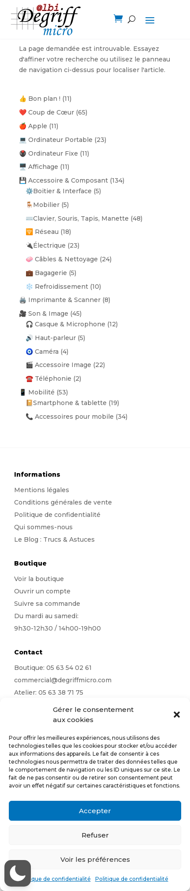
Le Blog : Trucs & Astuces (54, 539)
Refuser (95, 835)
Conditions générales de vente (63, 502)
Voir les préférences (95, 859)
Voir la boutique (39, 579)
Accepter (95, 811)
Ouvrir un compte (42, 591)
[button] (176, 714)
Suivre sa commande (47, 604)
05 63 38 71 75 (60, 692)
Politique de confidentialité (54, 879)
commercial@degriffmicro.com (63, 680)
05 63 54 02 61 (69, 668)
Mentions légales (41, 490)
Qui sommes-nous (43, 527)
